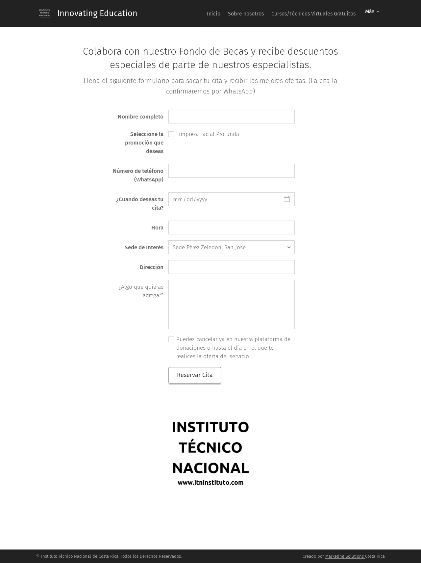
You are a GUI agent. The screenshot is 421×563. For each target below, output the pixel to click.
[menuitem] (202, 13)
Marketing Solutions (344, 556)
